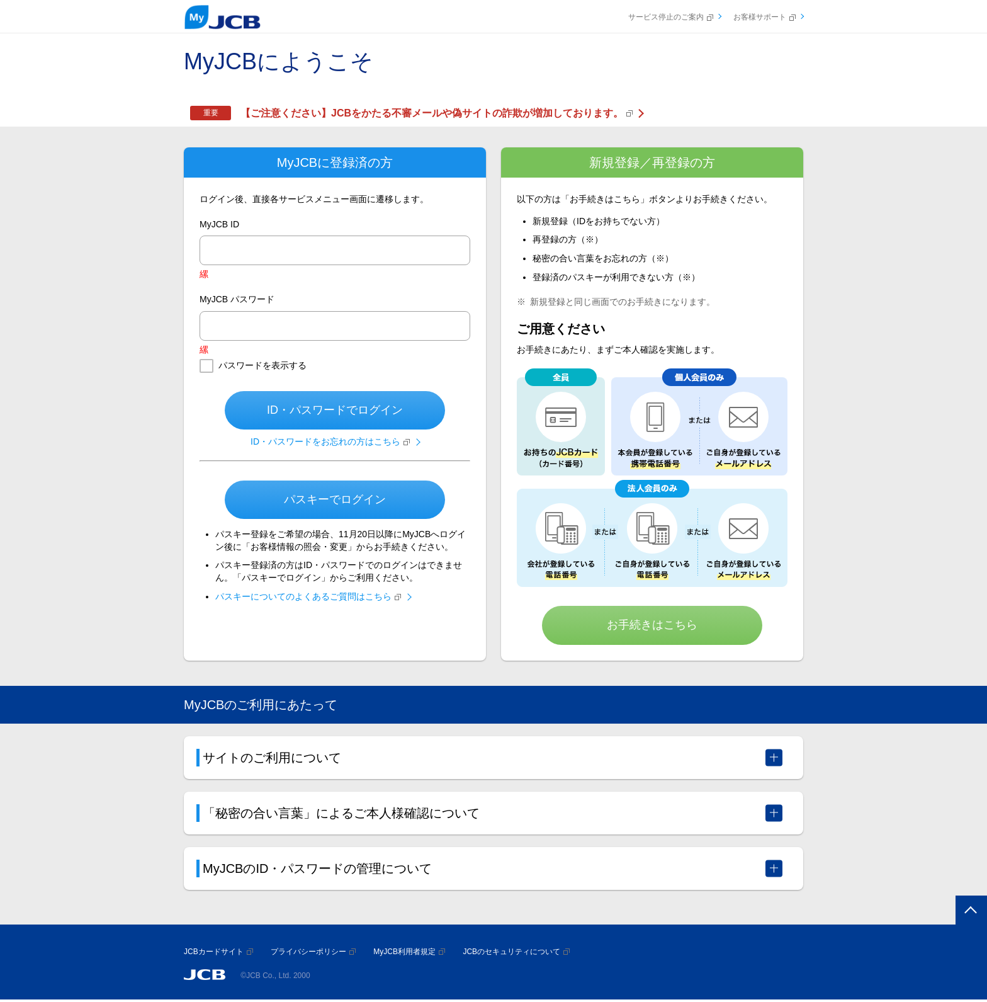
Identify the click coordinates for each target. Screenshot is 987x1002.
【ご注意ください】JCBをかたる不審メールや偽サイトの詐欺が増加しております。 (436, 113)
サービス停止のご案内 (670, 17)
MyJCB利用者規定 (409, 951)
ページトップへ (969, 911)
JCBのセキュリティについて (516, 951)
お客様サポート (764, 17)
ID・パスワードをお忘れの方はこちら (330, 441)
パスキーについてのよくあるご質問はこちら (308, 596)
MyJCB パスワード (237, 299)
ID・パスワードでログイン (335, 410)
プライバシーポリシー (313, 951)
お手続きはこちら (652, 624)
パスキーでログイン (335, 499)
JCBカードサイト (218, 951)
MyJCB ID (219, 224)
